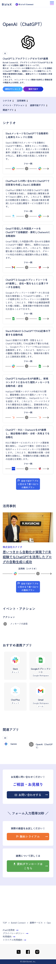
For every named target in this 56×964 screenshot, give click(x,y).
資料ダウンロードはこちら (30, 866)
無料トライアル (30, 836)
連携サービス (36, 922)
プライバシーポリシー (13, 933)
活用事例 (21, 100)
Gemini (13, 743)
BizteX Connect (18, 922)
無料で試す (33, 89)
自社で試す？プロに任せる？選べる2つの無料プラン (28, 484)
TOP (5, 922)
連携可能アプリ (37, 105)
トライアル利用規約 (12, 939)
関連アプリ (8, 109)
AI (5, 53)
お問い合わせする (29, 795)
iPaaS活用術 (9, 930)
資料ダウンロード (12, 89)
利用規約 (7, 936)
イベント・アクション (13, 105)
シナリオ (7, 100)
